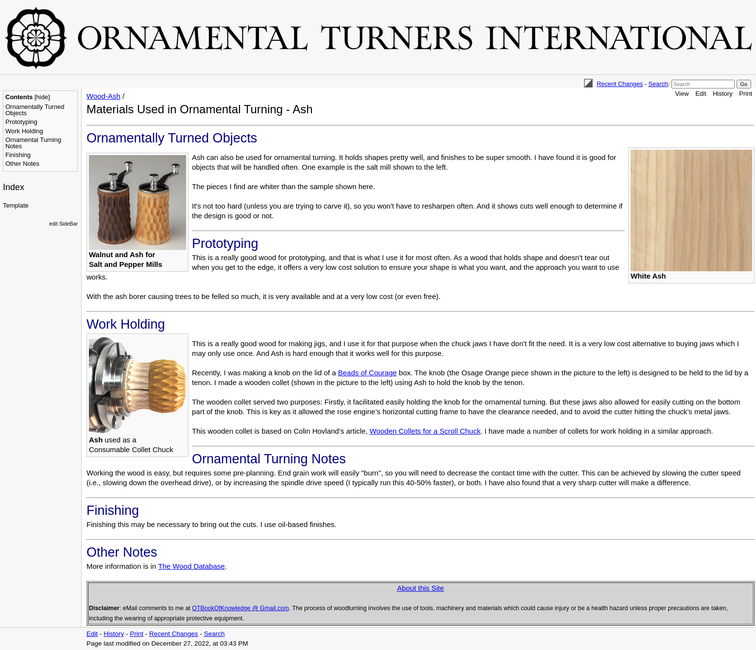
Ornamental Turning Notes (33, 143)
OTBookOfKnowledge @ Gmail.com (240, 608)
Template (16, 205)
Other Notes (22, 163)
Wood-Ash (103, 96)
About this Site (420, 588)
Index (13, 187)
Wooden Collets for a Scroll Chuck (425, 431)
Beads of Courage (367, 373)
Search (658, 84)
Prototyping (21, 122)
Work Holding (24, 131)
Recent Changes (620, 84)
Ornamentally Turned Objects (34, 110)
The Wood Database (191, 566)
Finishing (18, 155)
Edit (700, 93)
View (682, 93)
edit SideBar (63, 224)
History (722, 93)
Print (745, 93)
